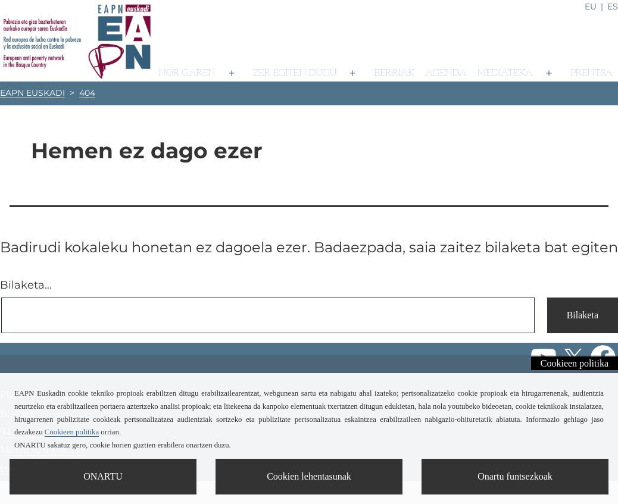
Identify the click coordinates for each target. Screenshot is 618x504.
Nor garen (187, 73)
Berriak (394, 73)
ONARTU (103, 476)
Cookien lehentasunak (309, 476)
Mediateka (505, 73)
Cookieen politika (574, 363)
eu (591, 6)
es (612, 6)
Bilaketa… (26, 285)
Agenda (445, 73)
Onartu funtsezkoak (515, 476)
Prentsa (591, 73)
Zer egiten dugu (294, 73)
